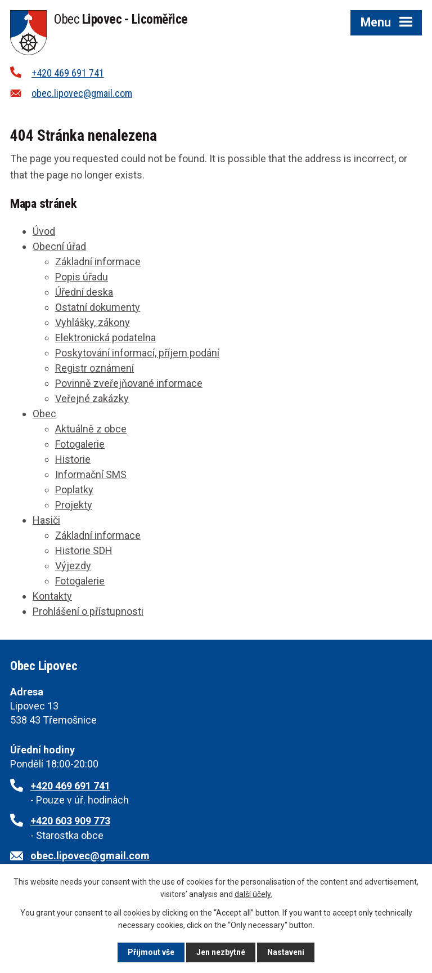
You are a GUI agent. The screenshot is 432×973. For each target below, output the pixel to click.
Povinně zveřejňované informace (128, 383)
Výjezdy (73, 566)
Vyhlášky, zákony (92, 322)
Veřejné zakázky (92, 398)
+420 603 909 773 (70, 821)
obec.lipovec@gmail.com (82, 93)
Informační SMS (91, 474)
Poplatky (74, 490)
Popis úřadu (81, 277)
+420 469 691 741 (68, 73)
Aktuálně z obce (91, 429)
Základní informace (98, 261)
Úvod (44, 231)
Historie (73, 459)
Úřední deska (84, 292)
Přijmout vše (151, 952)
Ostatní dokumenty (97, 307)
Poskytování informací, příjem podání (137, 353)
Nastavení (285, 952)
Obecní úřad (59, 246)
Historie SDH (83, 550)
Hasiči (46, 520)
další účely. (253, 894)
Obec (44, 413)
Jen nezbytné (220, 952)
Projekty (73, 505)
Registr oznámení (94, 368)
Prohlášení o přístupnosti (88, 611)
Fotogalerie (80, 444)
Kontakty (52, 596)
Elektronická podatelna (105, 337)
